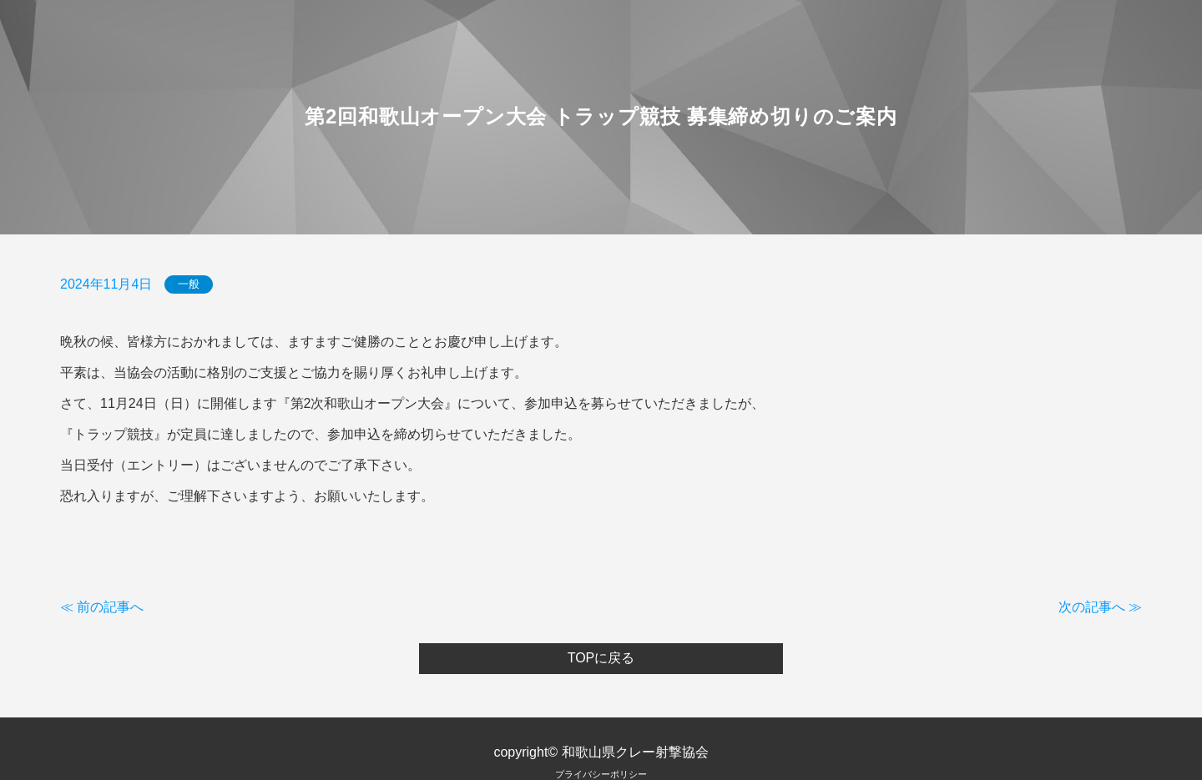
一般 (188, 285)
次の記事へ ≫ (1100, 607)
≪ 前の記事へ (102, 607)
